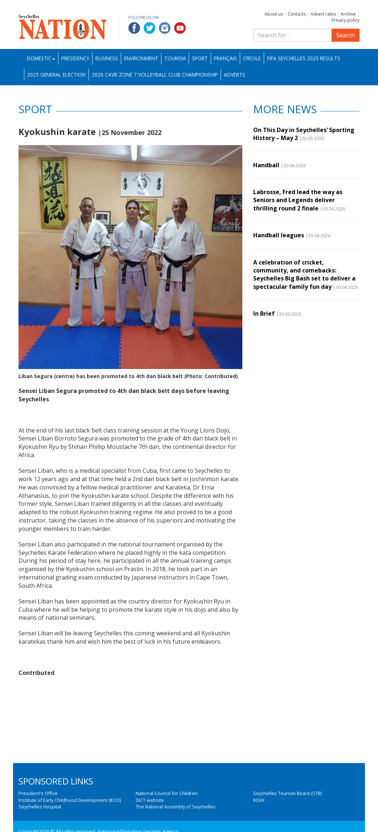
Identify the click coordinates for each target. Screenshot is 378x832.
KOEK (258, 800)
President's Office (38, 793)
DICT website (150, 800)
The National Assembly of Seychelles (175, 806)
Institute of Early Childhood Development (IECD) (70, 800)
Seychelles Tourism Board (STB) (287, 793)
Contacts (297, 14)
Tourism (175, 58)
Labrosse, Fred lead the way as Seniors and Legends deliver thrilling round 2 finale (297, 200)
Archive (348, 14)
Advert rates (323, 14)
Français (225, 58)
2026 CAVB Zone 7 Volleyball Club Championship (155, 74)
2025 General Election (56, 74)
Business (106, 58)
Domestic (41, 58)
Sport (200, 58)
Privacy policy (345, 20)
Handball (266, 165)
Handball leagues (278, 235)
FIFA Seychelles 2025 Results (303, 58)
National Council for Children (167, 793)
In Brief (264, 313)
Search (345, 35)
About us (273, 14)
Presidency (75, 58)
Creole (252, 58)
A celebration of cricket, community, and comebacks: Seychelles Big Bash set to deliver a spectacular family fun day (304, 274)
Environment (141, 58)
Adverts (234, 74)
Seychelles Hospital (40, 806)
